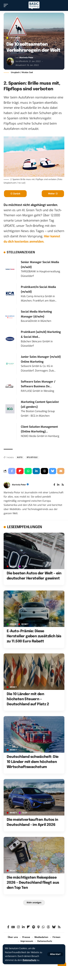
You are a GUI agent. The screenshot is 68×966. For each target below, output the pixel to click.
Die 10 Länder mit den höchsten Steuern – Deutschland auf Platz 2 (28, 699)
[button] (55, 954)
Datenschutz (29, 960)
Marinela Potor (26, 57)
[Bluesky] (53, 927)
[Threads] (48, 927)
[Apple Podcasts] (38, 927)
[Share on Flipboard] (20, 471)
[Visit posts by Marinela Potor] (10, 61)
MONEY (13, 566)
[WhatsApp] (43, 927)
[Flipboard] (28, 927)
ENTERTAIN (14, 38)
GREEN (13, 624)
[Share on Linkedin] (36, 471)
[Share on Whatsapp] (28, 471)
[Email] (60, 471)
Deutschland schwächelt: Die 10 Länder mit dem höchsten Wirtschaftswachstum (33, 762)
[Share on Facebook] (11, 471)
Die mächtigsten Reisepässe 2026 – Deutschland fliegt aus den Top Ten (33, 883)
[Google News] (13, 927)
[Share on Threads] (44, 471)
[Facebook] (54, 485)
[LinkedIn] (58, 485)
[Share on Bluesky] (52, 471)
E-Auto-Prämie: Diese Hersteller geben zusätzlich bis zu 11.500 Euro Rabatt (34, 636)
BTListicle (32, 457)
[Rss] (62, 485)
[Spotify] (33, 927)
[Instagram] (18, 927)
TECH (24, 566)
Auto (19, 457)
